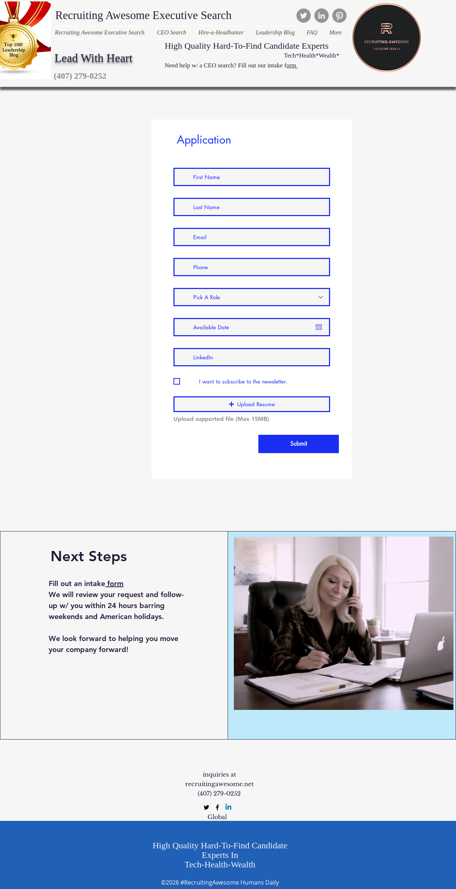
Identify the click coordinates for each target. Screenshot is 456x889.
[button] (251, 404)
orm (292, 65)
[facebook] (217, 807)
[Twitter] (303, 15)
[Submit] (298, 444)
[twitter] (206, 807)
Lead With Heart (93, 57)
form (115, 583)
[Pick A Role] (251, 297)
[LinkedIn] (321, 15)
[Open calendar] (319, 327)
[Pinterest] (339, 15)
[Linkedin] (228, 807)
